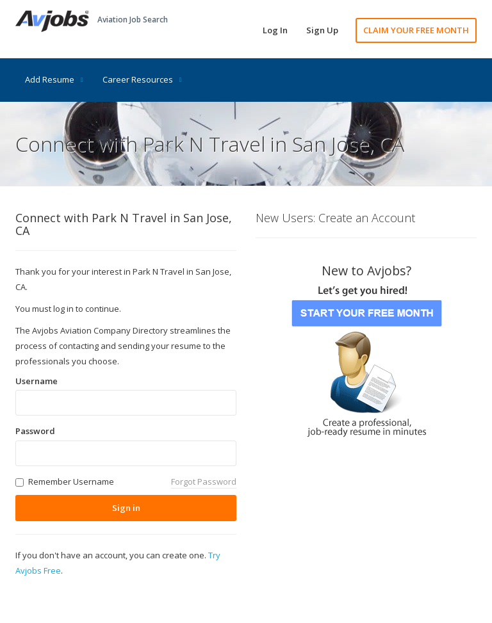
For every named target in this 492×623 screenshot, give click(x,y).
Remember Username (71, 481)
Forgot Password (203, 481)
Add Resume (54, 79)
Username (36, 381)
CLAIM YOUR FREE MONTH (416, 30)
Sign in (126, 508)
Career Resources (142, 79)
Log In (275, 30)
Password (35, 431)
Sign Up (322, 30)
